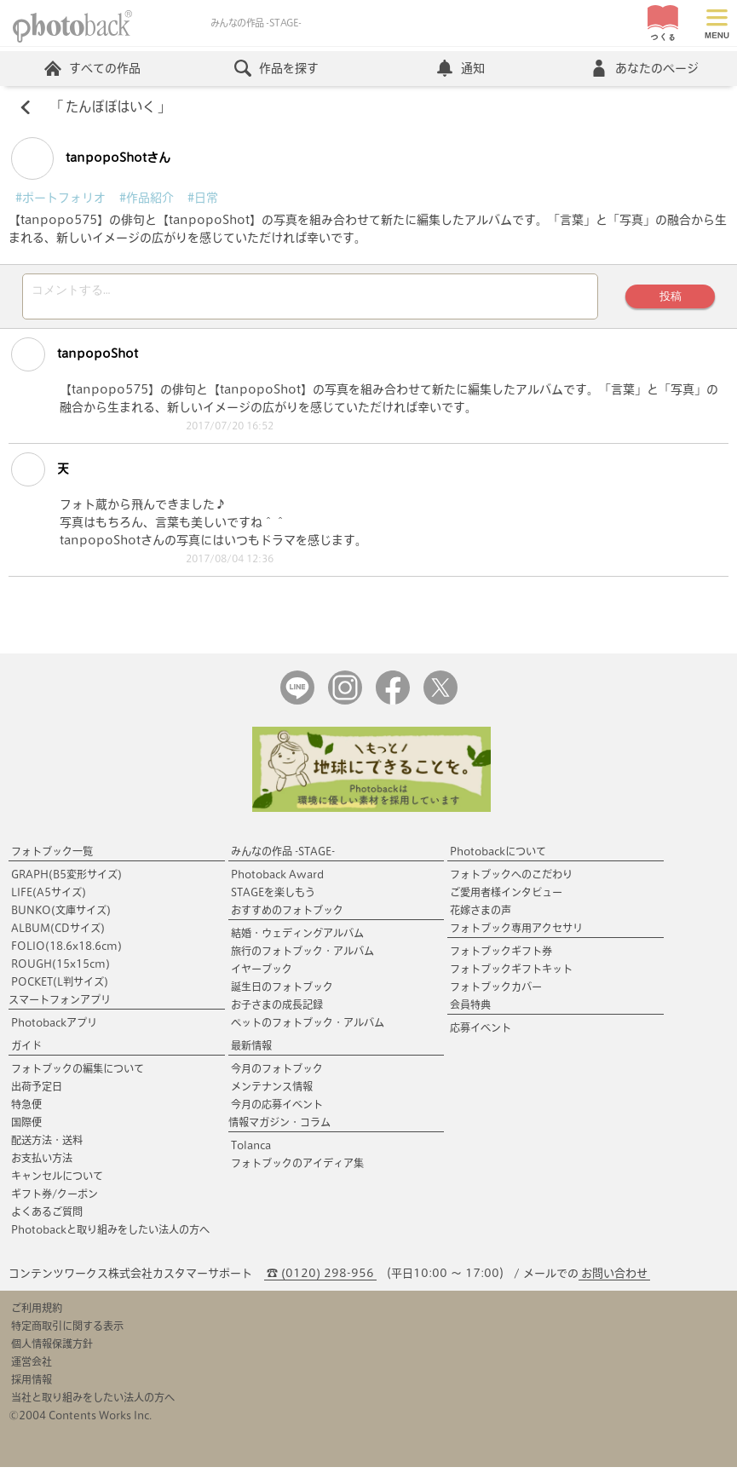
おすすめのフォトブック (287, 916)
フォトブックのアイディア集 (297, 1169)
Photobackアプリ (54, 1028)
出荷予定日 (36, 1092)
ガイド (26, 1051)
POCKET (59, 987)
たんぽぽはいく (110, 107)
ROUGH (60, 969)
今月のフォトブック (277, 1074)
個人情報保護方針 (52, 1349)
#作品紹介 (146, 198)
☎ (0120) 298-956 (320, 1279)
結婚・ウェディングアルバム (297, 939)
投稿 (670, 298)
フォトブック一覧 (52, 857)
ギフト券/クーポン (54, 1199)
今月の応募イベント (277, 1110)
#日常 (202, 198)
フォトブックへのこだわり (511, 880)
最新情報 (251, 1051)
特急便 (26, 1110)
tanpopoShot (74, 359)
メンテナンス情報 (272, 1092)
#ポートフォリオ (60, 198)
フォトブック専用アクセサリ (516, 934)
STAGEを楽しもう (273, 898)
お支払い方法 (41, 1164)
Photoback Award (277, 880)
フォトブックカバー (496, 992)
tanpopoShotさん (90, 158)
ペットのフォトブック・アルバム (307, 1028)
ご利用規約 (36, 1314)
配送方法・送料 (47, 1146)
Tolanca (251, 1151)
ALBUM (58, 934)
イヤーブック (261, 975)
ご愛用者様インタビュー (506, 898)
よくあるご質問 (47, 1217)
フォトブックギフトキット (511, 975)
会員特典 (470, 1010)
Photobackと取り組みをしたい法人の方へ (110, 1235)
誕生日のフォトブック (282, 992)
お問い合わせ (614, 1279)
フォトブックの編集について (77, 1074)
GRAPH (66, 880)
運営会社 (31, 1367)
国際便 (26, 1128)
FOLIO (66, 952)
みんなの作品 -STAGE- (283, 857)
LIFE (48, 898)
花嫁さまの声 (480, 916)
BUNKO (61, 916)
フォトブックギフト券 (501, 957)
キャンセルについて (57, 1182)
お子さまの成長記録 (277, 1010)
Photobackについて (498, 857)
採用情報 (31, 1385)
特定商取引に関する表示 (67, 1331)
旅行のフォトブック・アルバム (302, 957)
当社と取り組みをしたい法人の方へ (93, 1403)
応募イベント (480, 1033)
